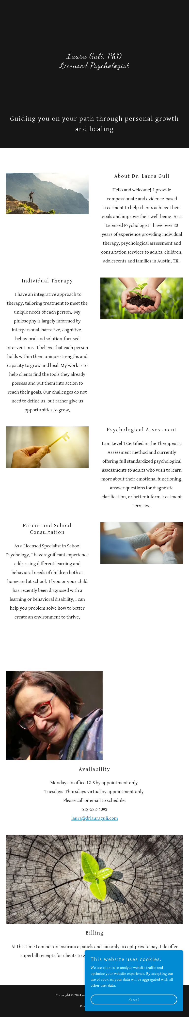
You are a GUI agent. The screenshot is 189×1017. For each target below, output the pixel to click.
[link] (94, 66)
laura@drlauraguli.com (94, 818)
